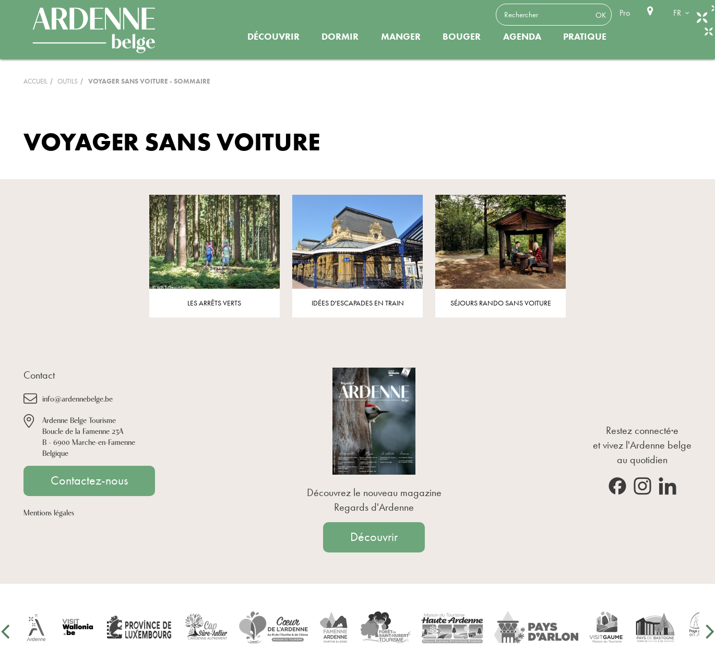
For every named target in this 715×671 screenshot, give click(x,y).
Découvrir (273, 36)
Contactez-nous (89, 480)
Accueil (35, 81)
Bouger (462, 36)
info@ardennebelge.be (77, 398)
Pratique (584, 36)
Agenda (522, 36)
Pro (624, 13)
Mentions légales (48, 512)
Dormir (340, 36)
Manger (401, 36)
